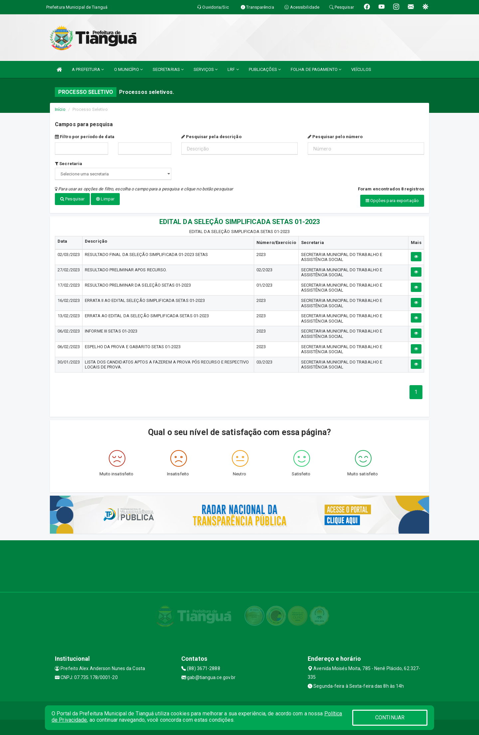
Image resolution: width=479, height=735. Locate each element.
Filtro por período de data (84, 136)
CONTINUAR (389, 717)
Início (60, 109)
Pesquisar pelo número (335, 136)
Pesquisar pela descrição (211, 136)
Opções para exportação (392, 200)
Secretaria (68, 163)
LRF (233, 69)
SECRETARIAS (168, 69)
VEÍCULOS (361, 69)
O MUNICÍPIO (128, 69)
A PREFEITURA (88, 69)
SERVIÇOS (206, 69)
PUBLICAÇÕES (265, 69)
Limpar (105, 198)
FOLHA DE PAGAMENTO (316, 69)
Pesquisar (72, 198)
